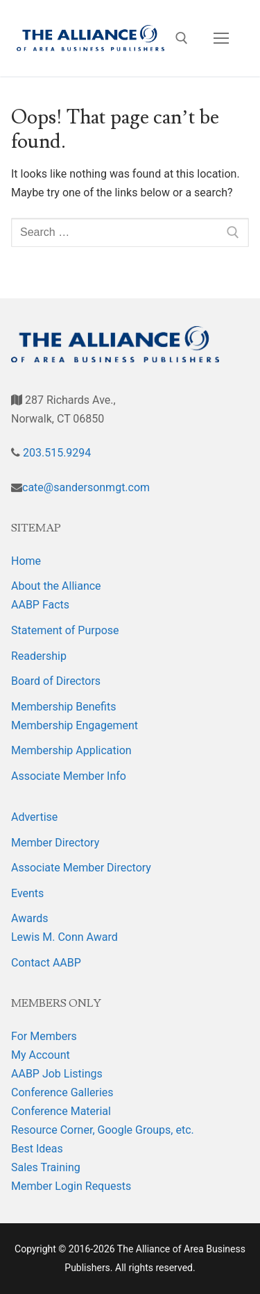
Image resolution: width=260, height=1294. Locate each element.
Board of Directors (56, 681)
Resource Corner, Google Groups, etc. (102, 1129)
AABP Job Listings (57, 1073)
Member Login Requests (71, 1186)
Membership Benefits (63, 706)
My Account (40, 1055)
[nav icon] (221, 38)
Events (27, 893)
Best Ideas (37, 1148)
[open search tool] (181, 38)
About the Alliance (56, 586)
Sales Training (45, 1167)
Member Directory (55, 842)
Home (26, 561)
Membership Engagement (74, 725)
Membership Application (71, 750)
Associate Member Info (68, 776)
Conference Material (61, 1111)
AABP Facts (40, 604)
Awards (29, 918)
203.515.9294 (55, 452)
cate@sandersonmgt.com (86, 487)
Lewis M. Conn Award (64, 937)
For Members (44, 1036)
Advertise (34, 817)
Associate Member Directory (81, 867)
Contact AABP (46, 962)
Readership (39, 656)
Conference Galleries (62, 1092)
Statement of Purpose (65, 630)
